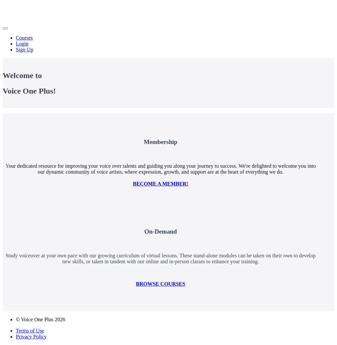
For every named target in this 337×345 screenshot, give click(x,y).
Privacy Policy (31, 336)
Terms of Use (30, 330)
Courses (24, 38)
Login (22, 43)
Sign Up (24, 49)
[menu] (168, 44)
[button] (5, 28)
